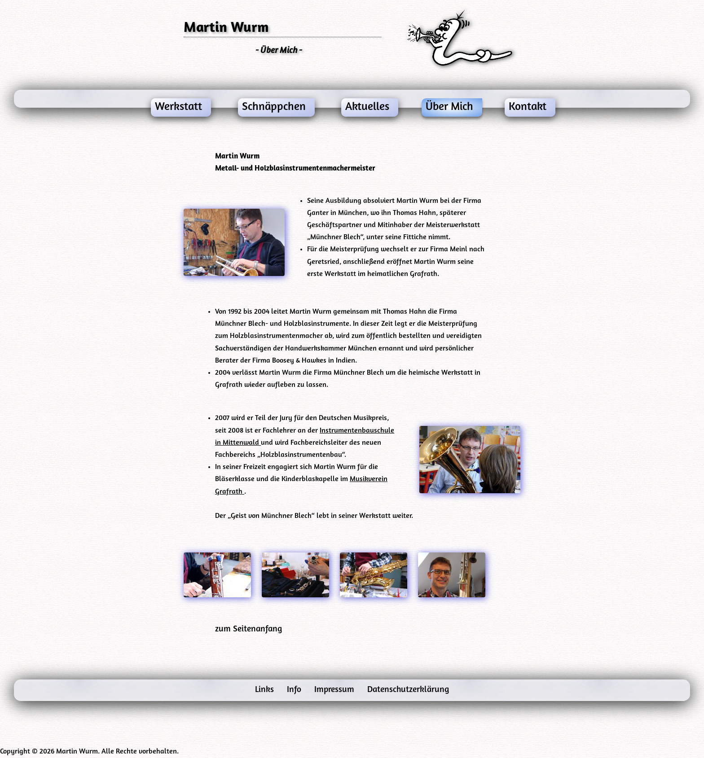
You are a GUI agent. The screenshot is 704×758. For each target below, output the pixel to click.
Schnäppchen (274, 107)
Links (265, 690)
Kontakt (527, 107)
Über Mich (449, 107)
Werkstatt (178, 107)
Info (295, 690)
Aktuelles (367, 107)
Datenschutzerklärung (408, 690)
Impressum (335, 690)
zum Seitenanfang (248, 629)
